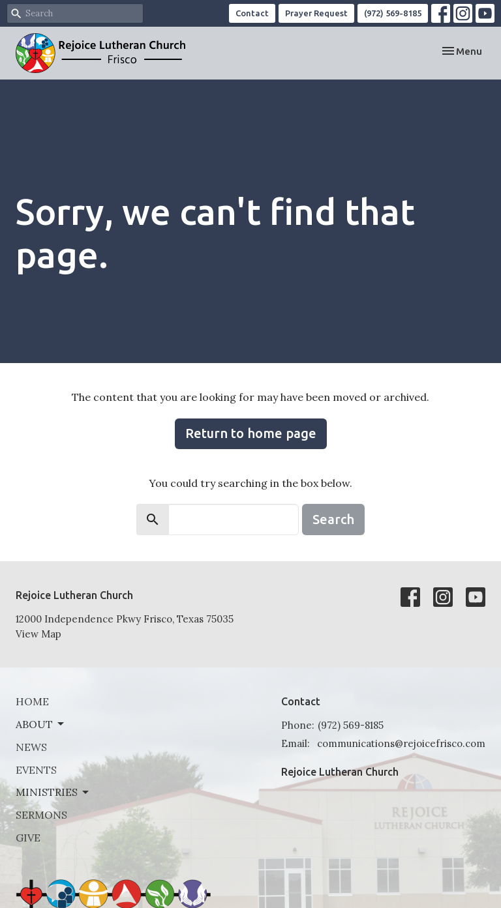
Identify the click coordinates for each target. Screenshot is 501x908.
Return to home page (250, 433)
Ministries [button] (53, 791)
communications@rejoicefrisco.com (401, 743)
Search (333, 519)
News (31, 747)
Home (32, 701)
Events (36, 769)
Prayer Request (316, 13)
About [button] (41, 724)
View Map (38, 634)
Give (28, 837)
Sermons (41, 814)
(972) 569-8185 (392, 13)
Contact (252, 13)
